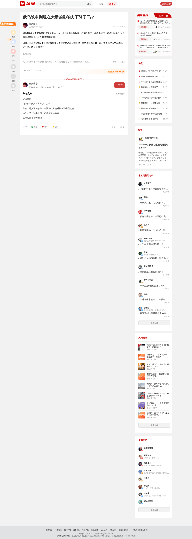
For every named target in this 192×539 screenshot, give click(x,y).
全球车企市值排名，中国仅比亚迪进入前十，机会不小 (154, 299)
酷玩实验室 (148, 501)
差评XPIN (148, 239)
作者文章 (27, 93)
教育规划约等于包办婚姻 (151, 114)
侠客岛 (146, 225)
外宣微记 (147, 183)
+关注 (120, 85)
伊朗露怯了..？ (30, 99)
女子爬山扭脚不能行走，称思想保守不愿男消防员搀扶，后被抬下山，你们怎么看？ (155, 22)
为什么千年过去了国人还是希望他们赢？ (42, 113)
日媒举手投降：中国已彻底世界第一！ (154, 216)
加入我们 (104, 530)
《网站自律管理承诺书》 (140, 530)
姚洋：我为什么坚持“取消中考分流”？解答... (158, 365)
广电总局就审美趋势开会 (151, 92)
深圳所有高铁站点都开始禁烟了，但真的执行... (158, 346)
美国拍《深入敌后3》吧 (151, 71)
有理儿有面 (148, 280)
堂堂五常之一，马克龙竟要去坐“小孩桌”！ (158, 404)
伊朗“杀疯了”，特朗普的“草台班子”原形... (158, 375)
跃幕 (145, 252)
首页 (101, 4)
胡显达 (146, 308)
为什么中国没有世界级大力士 (36, 103)
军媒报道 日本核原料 (150, 108)
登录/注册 (166, 4)
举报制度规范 (123, 530)
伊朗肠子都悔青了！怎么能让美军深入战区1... (158, 385)
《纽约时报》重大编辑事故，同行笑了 (154, 189)
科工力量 (147, 471)
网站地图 (113, 530)
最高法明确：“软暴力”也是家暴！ (154, 230)
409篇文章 (50, 87)
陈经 (145, 294)
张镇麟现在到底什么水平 (151, 272)
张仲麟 (146, 493)
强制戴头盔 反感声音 (150, 119)
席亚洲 (146, 486)
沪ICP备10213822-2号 (65, 536)
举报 (39, 71)
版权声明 (67, 530)
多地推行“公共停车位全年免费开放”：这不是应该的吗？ (155, 34)
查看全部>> (120, 94)
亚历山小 (33, 24)
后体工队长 (148, 266)
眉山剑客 (147, 456)
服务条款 (76, 530)
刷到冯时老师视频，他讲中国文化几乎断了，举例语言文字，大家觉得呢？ (155, 46)
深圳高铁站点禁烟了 (149, 87)
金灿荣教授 (148, 448)
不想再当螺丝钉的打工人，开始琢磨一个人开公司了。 (154, 244)
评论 (141, 164)
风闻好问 (27, 70)
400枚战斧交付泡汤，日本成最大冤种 (154, 286)
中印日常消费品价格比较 (151, 82)
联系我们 (49, 530)
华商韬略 (147, 211)
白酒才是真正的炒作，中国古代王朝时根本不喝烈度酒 (48, 108)
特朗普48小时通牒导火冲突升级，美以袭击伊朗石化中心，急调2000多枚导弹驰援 (154, 313)
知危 (145, 197)
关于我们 (58, 530)
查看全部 (154, 323)
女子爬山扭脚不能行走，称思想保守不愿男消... (158, 394)
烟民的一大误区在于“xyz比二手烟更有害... (158, 414)
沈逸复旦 (147, 463)
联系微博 (94, 530)
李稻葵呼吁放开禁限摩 (150, 103)
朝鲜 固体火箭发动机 (150, 76)
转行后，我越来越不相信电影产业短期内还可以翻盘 (154, 258)
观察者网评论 (151, 138)
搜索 (89, 4)
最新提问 (144, 27)
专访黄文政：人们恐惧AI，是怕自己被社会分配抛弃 (154, 203)
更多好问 (162, 16)
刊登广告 (85, 530)
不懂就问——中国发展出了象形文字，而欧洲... (158, 356)
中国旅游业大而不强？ (33, 118)
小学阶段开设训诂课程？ (151, 98)
